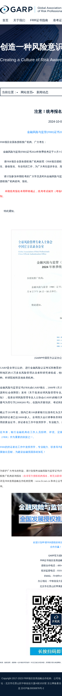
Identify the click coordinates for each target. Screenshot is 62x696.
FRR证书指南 (39, 20)
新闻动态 (42, 92)
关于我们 (19, 20)
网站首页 (27, 92)
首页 (5, 20)
